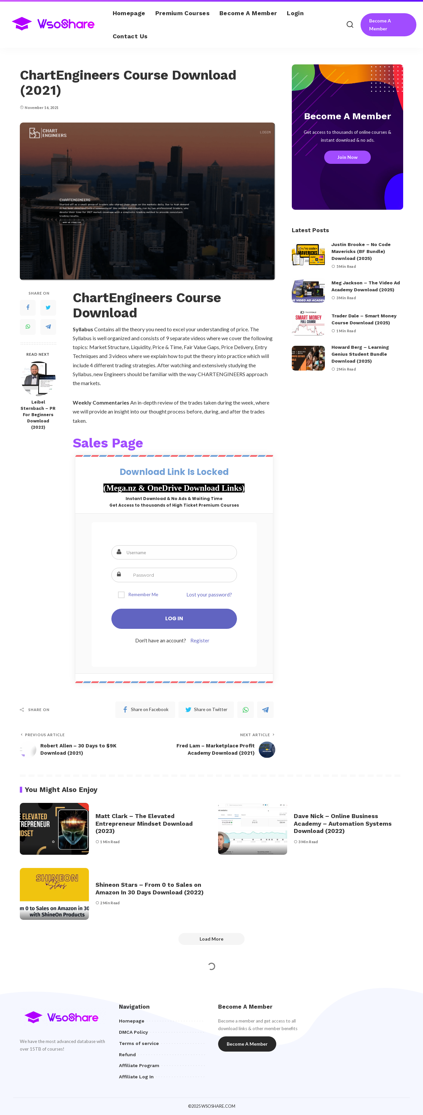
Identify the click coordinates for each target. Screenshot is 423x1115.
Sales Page (108, 443)
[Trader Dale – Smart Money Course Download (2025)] (308, 323)
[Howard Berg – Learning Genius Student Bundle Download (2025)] (308, 358)
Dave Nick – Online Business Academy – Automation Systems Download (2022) (343, 823)
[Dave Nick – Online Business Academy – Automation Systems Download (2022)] (252, 829)
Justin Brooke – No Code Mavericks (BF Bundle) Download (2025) (361, 251)
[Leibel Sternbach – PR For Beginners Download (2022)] (38, 378)
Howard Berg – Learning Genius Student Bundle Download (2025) (360, 354)
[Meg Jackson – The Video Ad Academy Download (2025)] (308, 290)
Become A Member (380, 24)
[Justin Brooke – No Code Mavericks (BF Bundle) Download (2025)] (308, 255)
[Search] (350, 25)
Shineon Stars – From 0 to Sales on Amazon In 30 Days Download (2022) (150, 888)
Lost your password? (209, 594)
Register (200, 640)
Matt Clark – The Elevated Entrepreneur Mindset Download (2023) (144, 823)
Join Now (347, 157)
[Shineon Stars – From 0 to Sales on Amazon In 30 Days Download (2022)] (54, 894)
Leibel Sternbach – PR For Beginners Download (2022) (38, 415)
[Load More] (211, 939)
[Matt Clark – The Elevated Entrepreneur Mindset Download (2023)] (54, 829)
